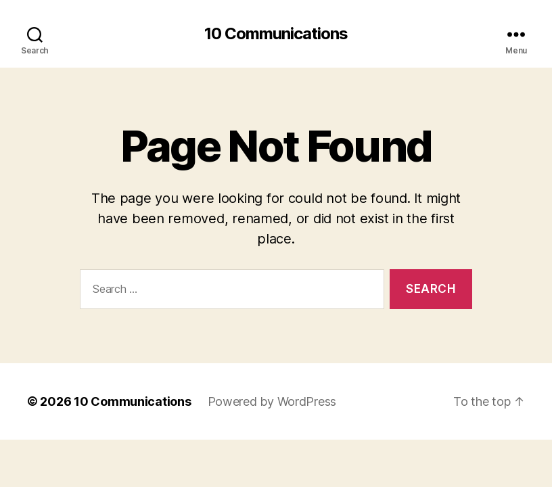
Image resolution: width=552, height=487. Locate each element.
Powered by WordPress (272, 401)
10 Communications (276, 34)
